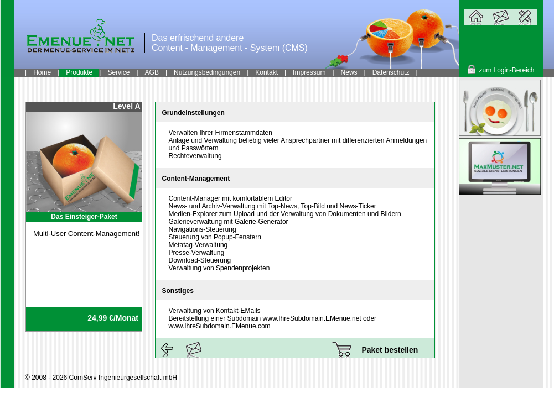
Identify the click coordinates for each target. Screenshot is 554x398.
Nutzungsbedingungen (207, 72)
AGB (152, 72)
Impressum (309, 72)
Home (42, 72)
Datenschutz (391, 72)
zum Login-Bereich (506, 70)
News (349, 72)
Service (118, 72)
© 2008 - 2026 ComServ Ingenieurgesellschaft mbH (101, 377)
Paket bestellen (389, 349)
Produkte (79, 72)
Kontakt (266, 72)
